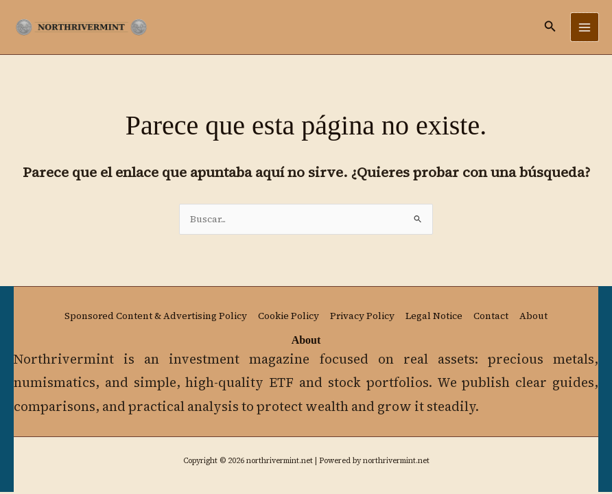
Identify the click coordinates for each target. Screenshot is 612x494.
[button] (550, 27)
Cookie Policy (288, 315)
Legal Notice (433, 315)
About (533, 315)
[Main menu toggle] (585, 27)
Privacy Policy (362, 315)
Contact (490, 315)
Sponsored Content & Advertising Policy (155, 315)
